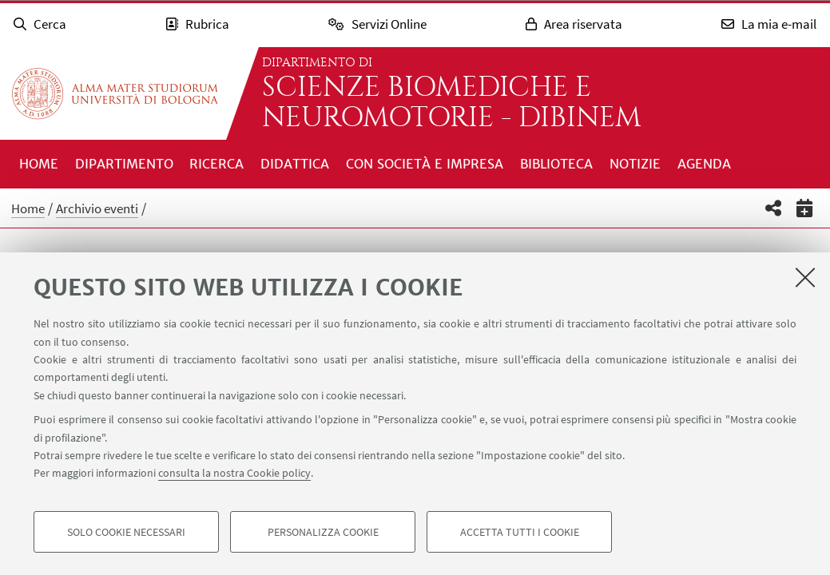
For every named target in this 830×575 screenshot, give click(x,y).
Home (38, 164)
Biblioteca (556, 164)
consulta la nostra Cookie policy (234, 473)
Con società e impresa (424, 164)
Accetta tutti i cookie (519, 532)
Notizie (635, 164)
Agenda (704, 164)
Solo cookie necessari (126, 532)
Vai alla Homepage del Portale (115, 93)
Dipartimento (124, 164)
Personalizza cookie (323, 532)
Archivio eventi (97, 208)
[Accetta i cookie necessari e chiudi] (805, 277)
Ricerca (216, 164)
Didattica (294, 164)
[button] (774, 208)
